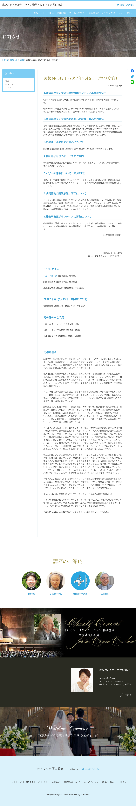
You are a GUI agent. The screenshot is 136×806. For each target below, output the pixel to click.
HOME (35, 13)
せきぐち (9, 84)
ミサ (42, 13)
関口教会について (64, 13)
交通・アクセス (127, 5)
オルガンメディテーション (112, 13)
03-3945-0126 (90, 768)
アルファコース (50, 276)
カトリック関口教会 (50, 768)
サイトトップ (15, 782)
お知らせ (51, 13)
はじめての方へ (80, 13)
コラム (8, 87)
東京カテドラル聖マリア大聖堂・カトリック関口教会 (32, 4)
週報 (22, 60)
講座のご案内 (94, 13)
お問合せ (129, 13)
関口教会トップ (32, 782)
